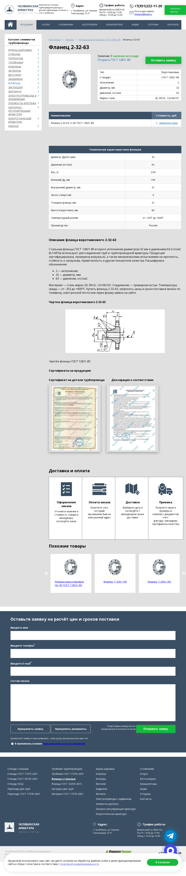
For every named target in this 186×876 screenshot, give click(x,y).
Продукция (26, 24)
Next (184, 573)
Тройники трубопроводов (67, 785)
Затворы (14, 70)
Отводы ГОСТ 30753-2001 (22, 795)
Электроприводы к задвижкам (22, 97)
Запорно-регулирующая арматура (19, 111)
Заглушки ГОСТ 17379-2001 (68, 810)
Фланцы (14, 83)
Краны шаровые (20, 50)
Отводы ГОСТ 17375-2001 (22, 790)
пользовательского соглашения (61, 751)
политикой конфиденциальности (79, 864)
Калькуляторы (114, 24)
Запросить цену (168, 123)
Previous (46, 573)
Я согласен (163, 862)
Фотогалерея (89, 24)
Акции (135, 24)
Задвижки (15, 79)
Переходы (15, 58)
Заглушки (15, 87)
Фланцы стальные (64, 795)
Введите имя (16, 635)
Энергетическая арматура (19, 120)
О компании (66, 24)
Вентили (14, 75)
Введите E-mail (17, 671)
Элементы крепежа (22, 103)
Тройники (15, 62)
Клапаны (14, 66)
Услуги (46, 24)
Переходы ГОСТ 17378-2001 (23, 810)
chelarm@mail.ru (143, 14)
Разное (13, 126)
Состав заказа (16, 689)
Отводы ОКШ (15, 800)
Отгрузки (153, 24)
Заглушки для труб (63, 805)
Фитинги (14, 91)
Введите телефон (19, 653)
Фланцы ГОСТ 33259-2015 (67, 800)
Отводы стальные (18, 785)
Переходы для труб (18, 805)
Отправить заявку (159, 737)
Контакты (173, 24)
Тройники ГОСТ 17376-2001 (68, 790)
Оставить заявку (163, 60)
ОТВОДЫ (14, 54)
